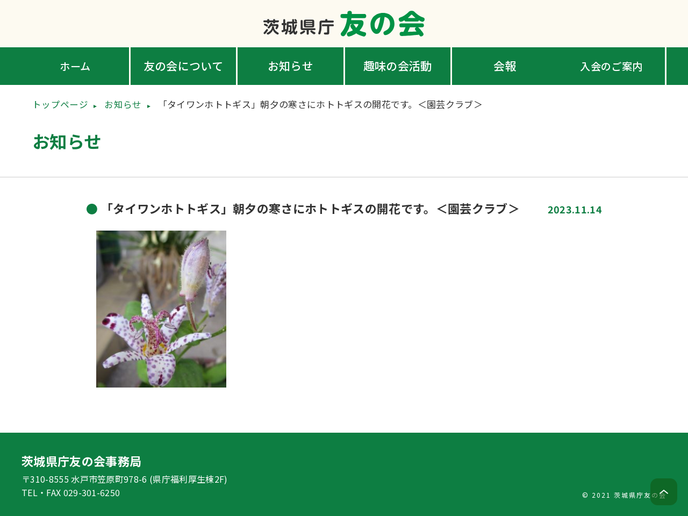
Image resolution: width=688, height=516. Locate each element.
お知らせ (290, 66)
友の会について (183, 66)
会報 (505, 66)
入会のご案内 (612, 66)
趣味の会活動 (397, 66)
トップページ (60, 104)
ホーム (76, 66)
